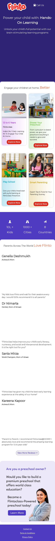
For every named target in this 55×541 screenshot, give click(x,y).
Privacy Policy (27, 537)
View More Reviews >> (27, 453)
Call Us (38, 5)
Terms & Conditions (27, 533)
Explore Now (14, 142)
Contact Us (27, 529)
